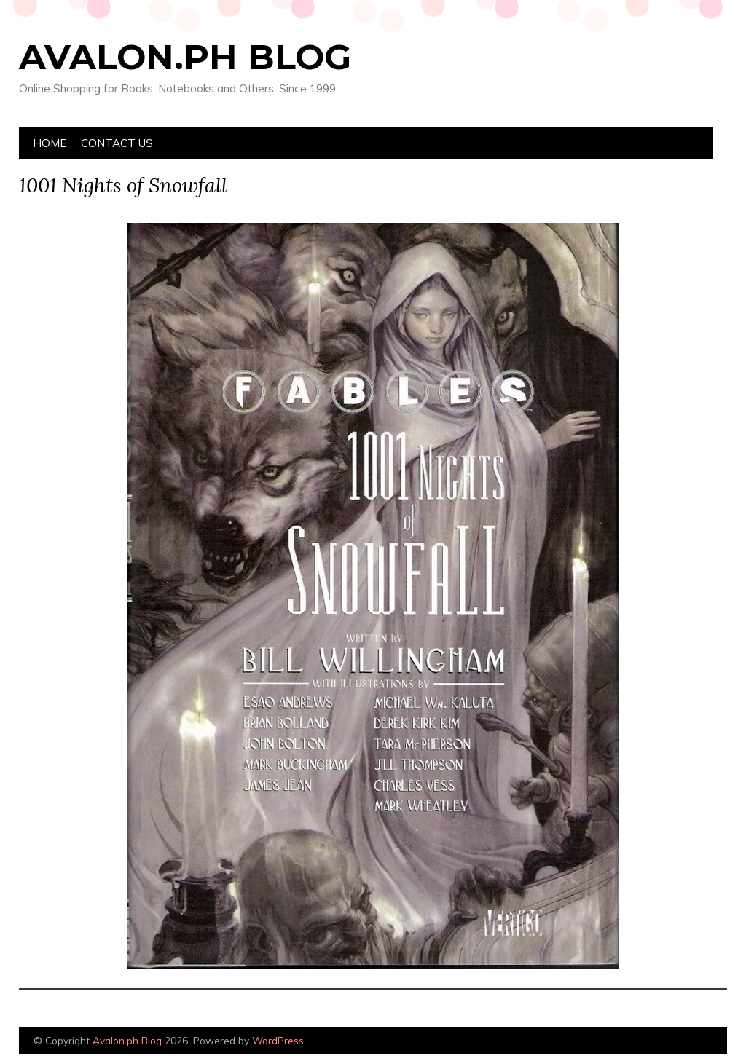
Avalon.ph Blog (185, 57)
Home (49, 143)
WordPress (278, 1040)
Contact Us (117, 143)
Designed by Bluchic (692, 1042)
